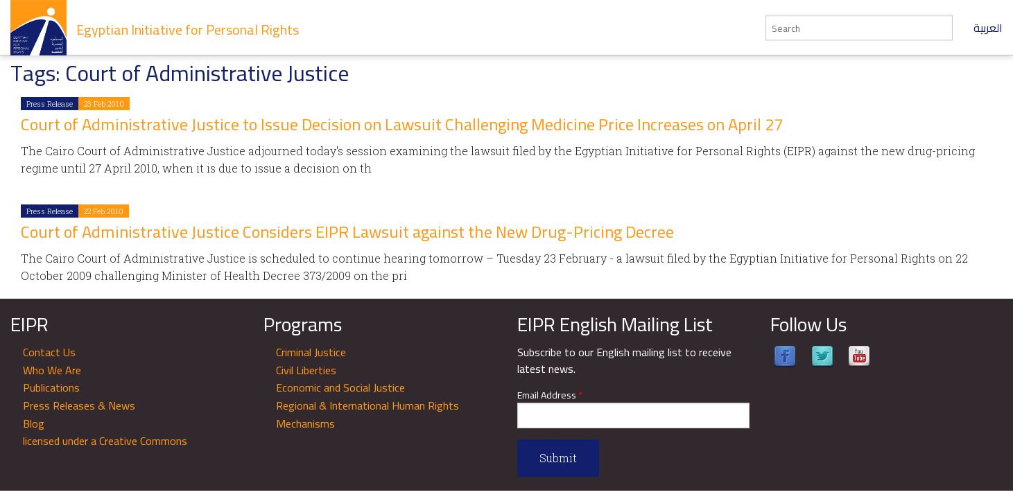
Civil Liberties (306, 370)
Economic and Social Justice (340, 387)
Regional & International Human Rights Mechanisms (367, 414)
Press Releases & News (79, 405)
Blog (33, 423)
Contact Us (49, 352)
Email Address (549, 395)
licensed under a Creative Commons (105, 440)
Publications (51, 387)
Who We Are (52, 370)
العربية (988, 27)
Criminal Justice (311, 352)
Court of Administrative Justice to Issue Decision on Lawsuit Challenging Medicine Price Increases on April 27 (402, 124)
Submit (558, 457)
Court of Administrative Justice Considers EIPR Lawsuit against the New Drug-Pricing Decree (347, 231)
